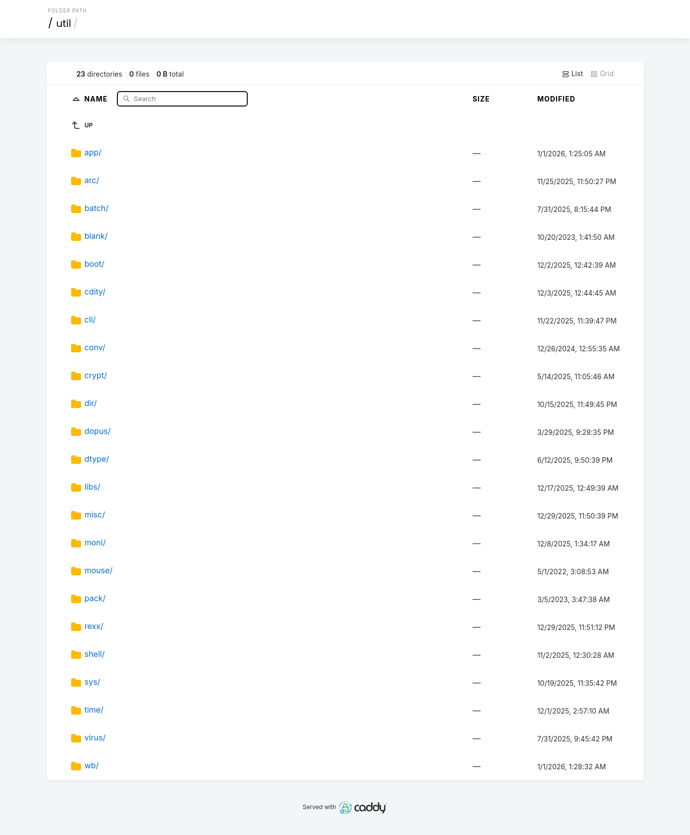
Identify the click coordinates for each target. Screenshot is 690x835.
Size (481, 99)
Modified (556, 99)
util (63, 23)
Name (97, 98)
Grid (602, 73)
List (572, 73)
